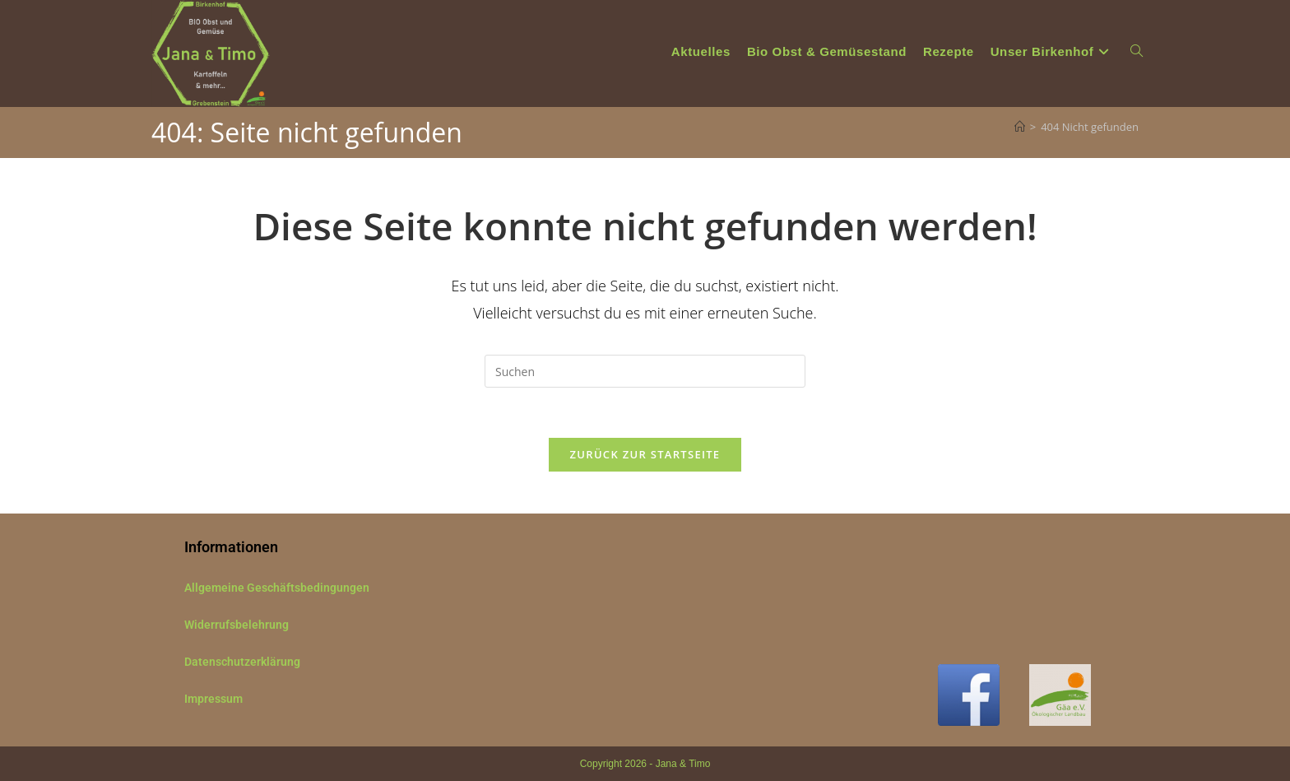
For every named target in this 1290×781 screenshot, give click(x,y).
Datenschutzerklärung (242, 661)
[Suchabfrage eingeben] (645, 371)
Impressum (213, 698)
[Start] (1019, 126)
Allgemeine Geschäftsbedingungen (276, 587)
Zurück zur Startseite (645, 454)
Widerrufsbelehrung (236, 624)
